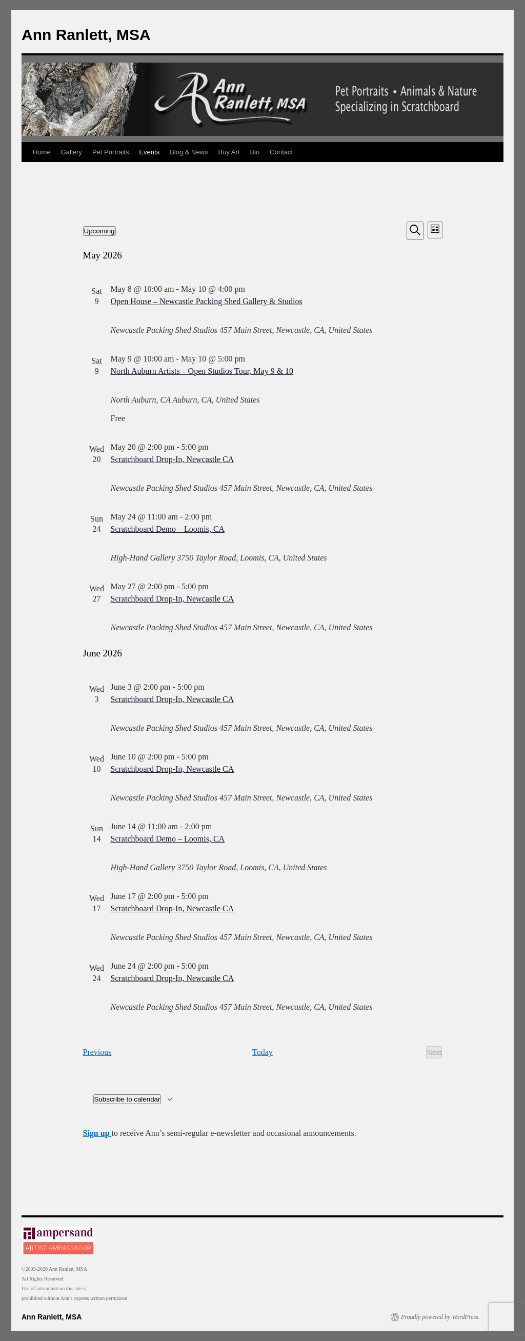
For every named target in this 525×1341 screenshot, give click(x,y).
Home (42, 152)
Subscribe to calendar (127, 1099)
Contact (281, 152)
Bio (255, 152)
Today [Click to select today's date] (262, 1052)
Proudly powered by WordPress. (440, 1316)
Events (149, 152)
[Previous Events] (97, 1052)
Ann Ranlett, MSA (86, 34)
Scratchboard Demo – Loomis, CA (168, 529)
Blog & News (189, 152)
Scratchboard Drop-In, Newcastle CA (172, 459)
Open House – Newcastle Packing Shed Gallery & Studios (206, 301)
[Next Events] (434, 1052)
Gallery (71, 152)
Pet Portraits (110, 152)
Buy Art (229, 152)
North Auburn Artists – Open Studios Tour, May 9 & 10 (202, 371)
